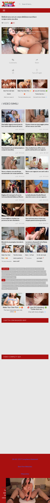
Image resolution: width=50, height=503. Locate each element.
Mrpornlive (25, 474)
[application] (25, 40)
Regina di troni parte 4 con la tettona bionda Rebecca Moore (12, 196)
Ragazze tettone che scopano (15, 280)
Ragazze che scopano (9, 277)
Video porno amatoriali (17, 269)
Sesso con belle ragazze (31, 285)
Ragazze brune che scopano (34, 269)
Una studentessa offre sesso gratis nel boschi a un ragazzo (36, 149)
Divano (4, 288)
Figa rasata (43, 285)
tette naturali (12, 288)
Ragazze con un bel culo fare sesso (25, 283)
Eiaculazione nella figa (33, 280)
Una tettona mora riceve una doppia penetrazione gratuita (36, 219)
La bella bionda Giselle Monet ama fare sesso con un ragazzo (36, 196)
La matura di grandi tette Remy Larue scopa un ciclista (36, 243)
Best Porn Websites (25, 466)
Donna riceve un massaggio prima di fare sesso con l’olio (37, 125)
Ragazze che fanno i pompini (26, 271)
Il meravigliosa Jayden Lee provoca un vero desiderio (10, 219)
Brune (20, 285)
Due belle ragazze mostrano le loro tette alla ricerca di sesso (12, 125)
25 (14, 23)
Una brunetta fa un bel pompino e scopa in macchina (13, 149)
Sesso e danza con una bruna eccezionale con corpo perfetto (12, 172)
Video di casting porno (39, 274)
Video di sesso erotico (9, 271)
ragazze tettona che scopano (20, 274)
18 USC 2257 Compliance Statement (25, 459)
